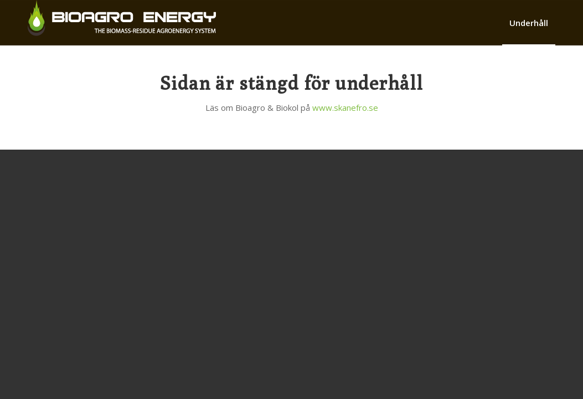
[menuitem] (528, 23)
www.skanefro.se (345, 107)
